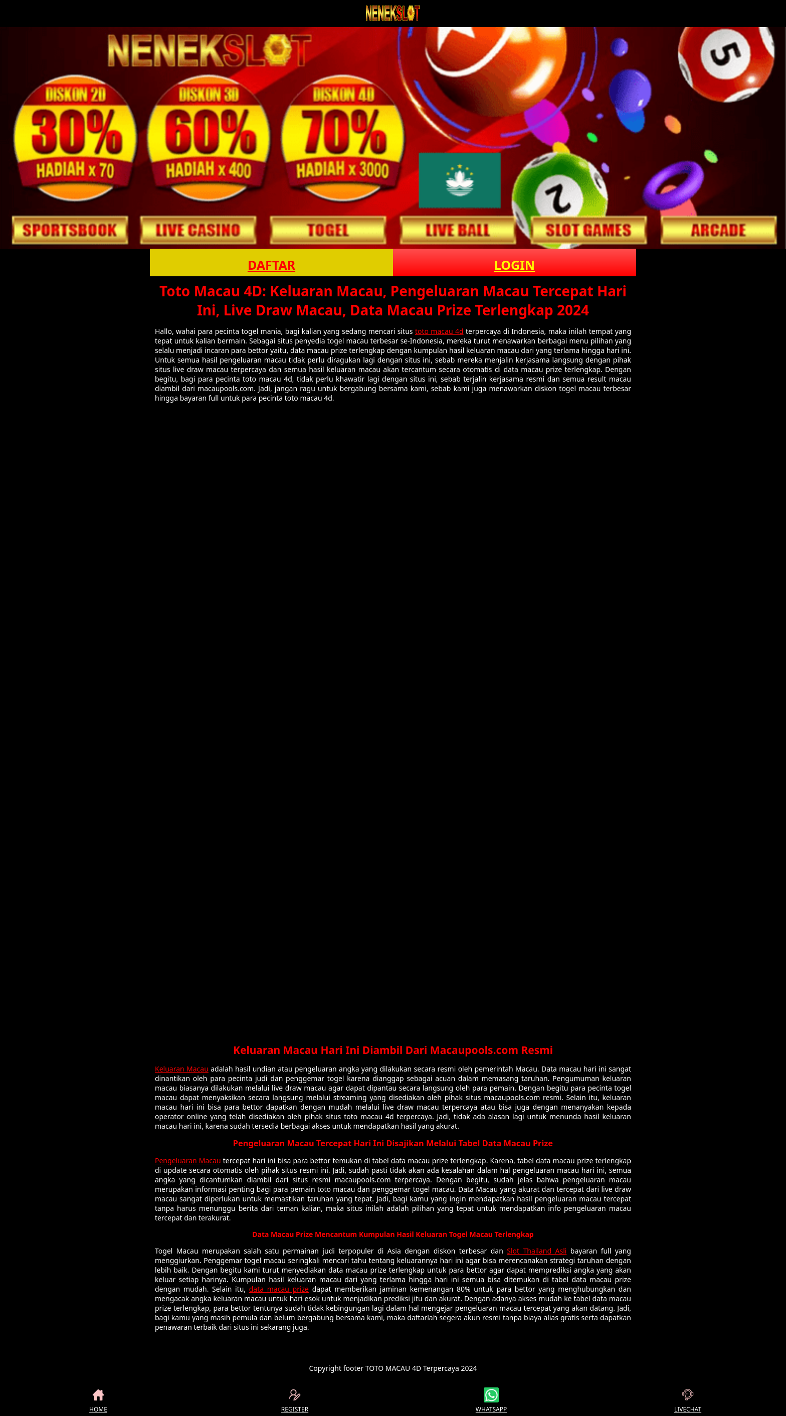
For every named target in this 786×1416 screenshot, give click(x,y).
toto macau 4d (439, 331)
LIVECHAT (687, 1400)
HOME (98, 1400)
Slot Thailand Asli (536, 1251)
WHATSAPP (491, 1400)
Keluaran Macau (182, 1069)
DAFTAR (271, 264)
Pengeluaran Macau (188, 1160)
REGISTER (294, 1400)
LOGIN (514, 264)
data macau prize (279, 1289)
